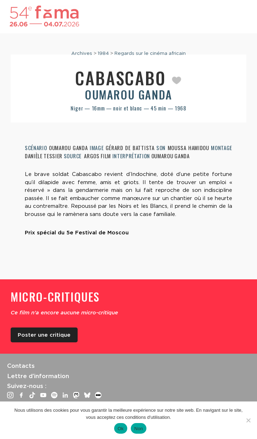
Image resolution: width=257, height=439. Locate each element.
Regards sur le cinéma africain (150, 53)
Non (138, 428)
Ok (121, 428)
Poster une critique (44, 335)
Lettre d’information (38, 376)
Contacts (21, 365)
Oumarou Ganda (128, 94)
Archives (81, 53)
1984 (103, 53)
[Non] (248, 420)
